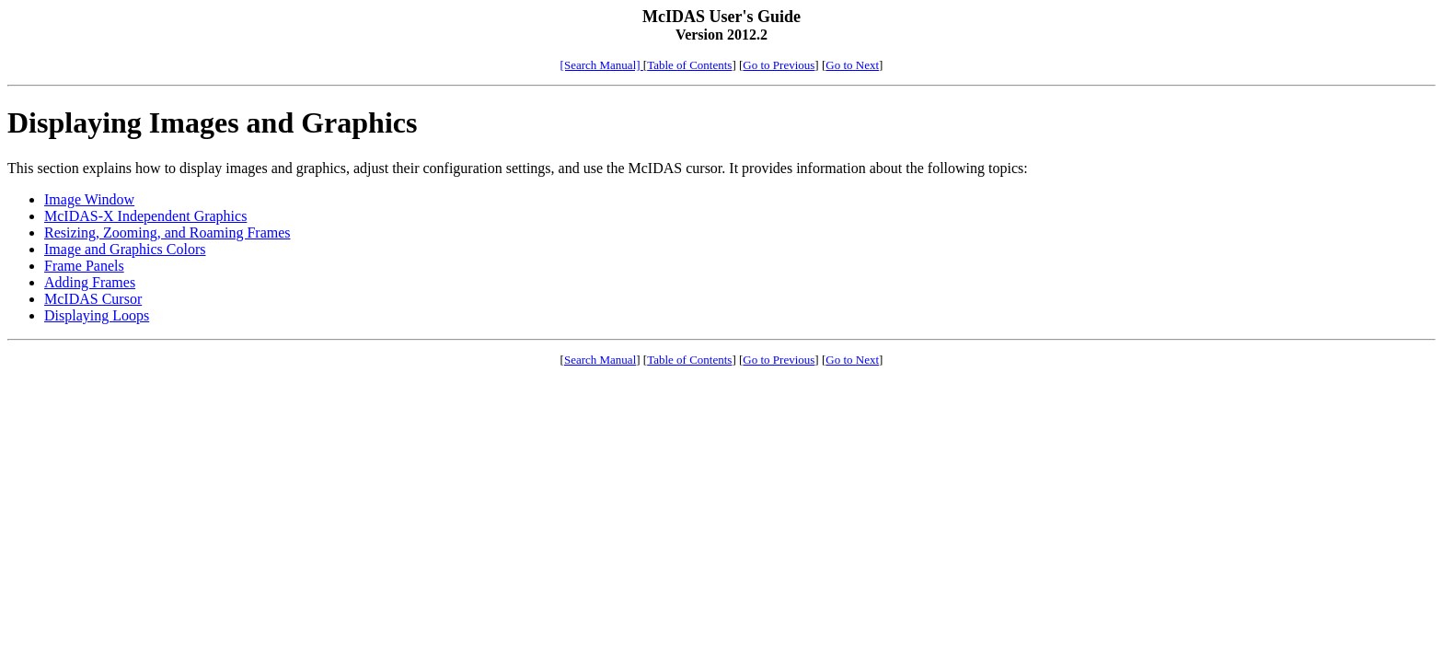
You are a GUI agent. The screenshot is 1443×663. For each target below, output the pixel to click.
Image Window (89, 199)
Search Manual (600, 359)
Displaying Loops (96, 315)
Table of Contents (689, 65)
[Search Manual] (601, 65)
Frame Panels (84, 265)
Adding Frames (89, 282)
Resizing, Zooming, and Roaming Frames (167, 232)
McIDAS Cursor (93, 299)
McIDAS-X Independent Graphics (145, 216)
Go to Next (852, 65)
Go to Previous (778, 65)
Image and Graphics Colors (125, 249)
